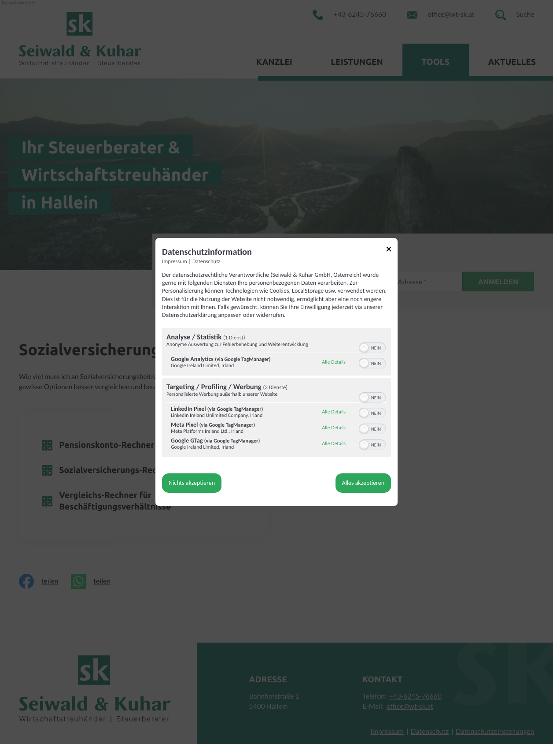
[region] (276, 393)
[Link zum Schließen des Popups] (392, 250)
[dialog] (276, 372)
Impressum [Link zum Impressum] (174, 261)
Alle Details (334, 362)
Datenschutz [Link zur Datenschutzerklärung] (206, 261)
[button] (364, 348)
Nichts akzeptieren (192, 483)
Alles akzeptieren (363, 483)
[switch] (372, 347)
